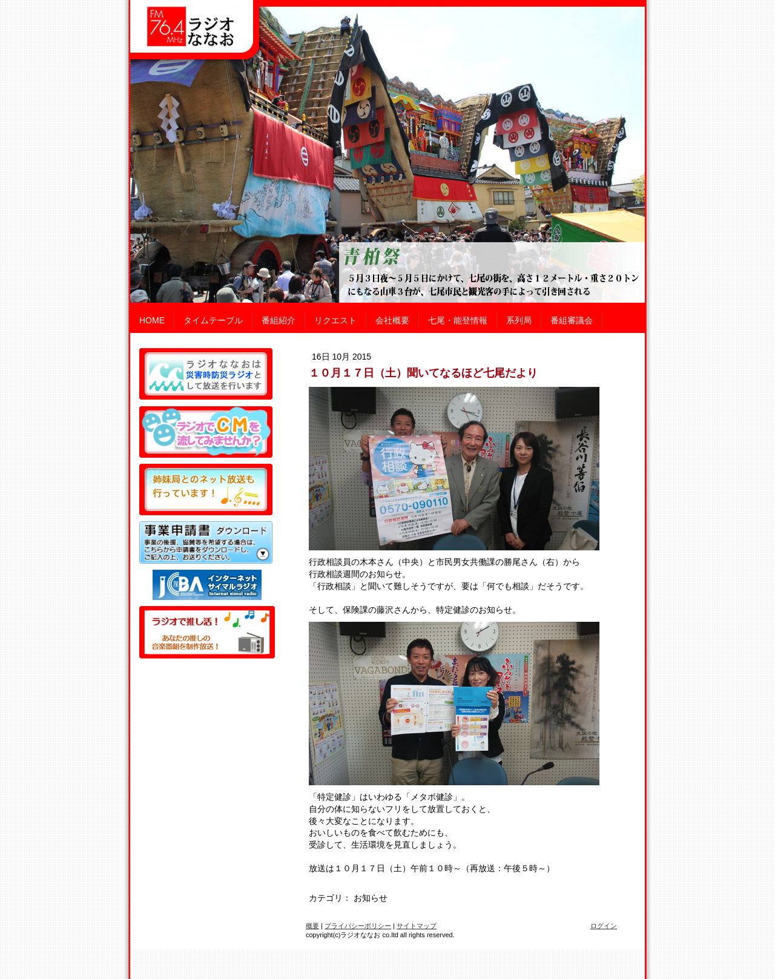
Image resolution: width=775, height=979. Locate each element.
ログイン (603, 925)
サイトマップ (417, 925)
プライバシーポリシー (358, 925)
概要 (312, 925)
